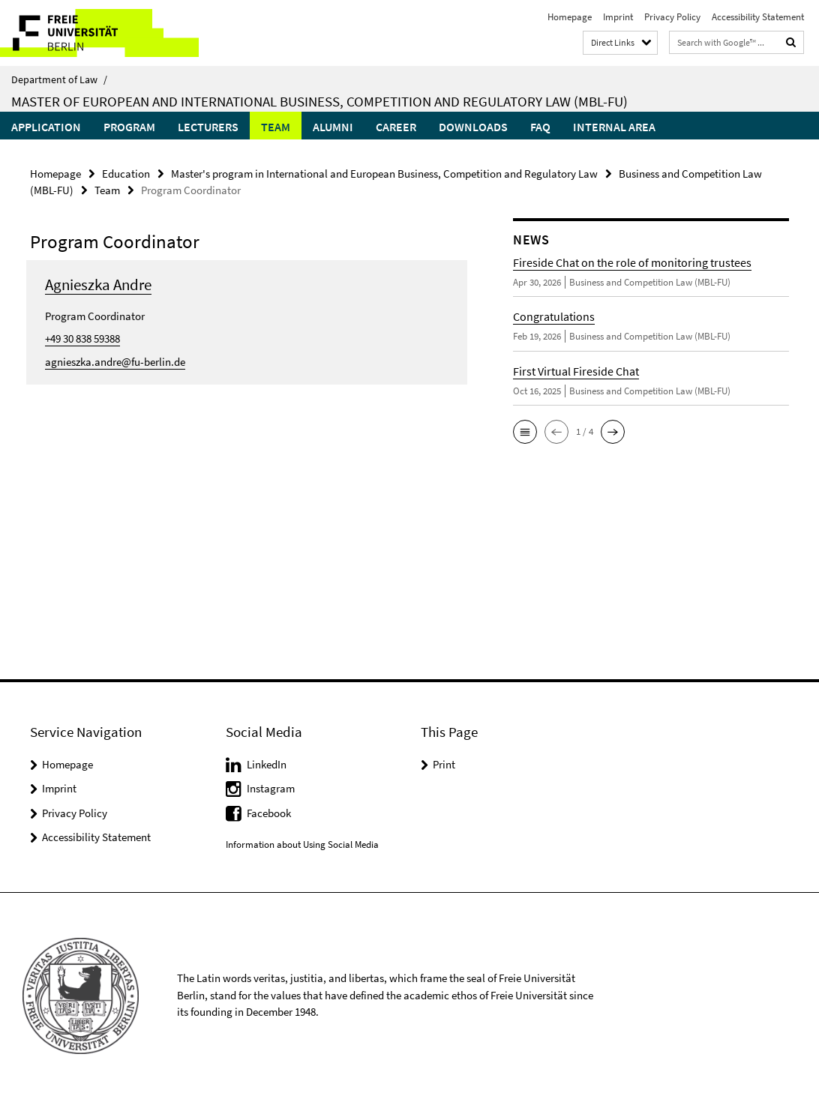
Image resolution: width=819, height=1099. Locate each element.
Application (46, 126)
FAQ (540, 126)
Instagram (271, 788)
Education (126, 173)
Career (396, 126)
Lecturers (208, 126)
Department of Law (59, 79)
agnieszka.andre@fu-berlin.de (115, 362)
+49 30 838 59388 (82, 338)
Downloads (473, 126)
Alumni (333, 126)
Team (275, 126)
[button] (525, 432)
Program (129, 126)
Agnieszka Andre (98, 284)
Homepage (570, 16)
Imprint (618, 16)
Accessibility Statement (758, 16)
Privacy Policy (672, 16)
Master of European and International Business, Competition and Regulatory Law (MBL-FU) (319, 101)
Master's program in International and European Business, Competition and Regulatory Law (384, 173)
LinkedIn (266, 764)
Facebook (269, 813)
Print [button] (444, 764)
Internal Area (614, 126)
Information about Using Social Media (302, 844)
